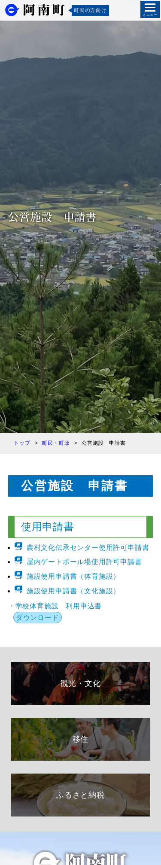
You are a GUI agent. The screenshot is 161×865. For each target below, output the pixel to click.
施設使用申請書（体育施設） (73, 576)
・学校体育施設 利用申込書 (55, 606)
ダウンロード (37, 617)
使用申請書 (47, 526)
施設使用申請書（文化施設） (73, 591)
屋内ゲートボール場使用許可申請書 (84, 561)
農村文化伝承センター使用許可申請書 (88, 547)
